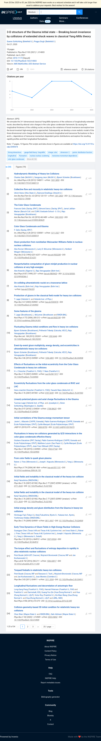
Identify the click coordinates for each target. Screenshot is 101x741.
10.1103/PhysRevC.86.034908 (71, 358)
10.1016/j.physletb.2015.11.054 (26, 564)
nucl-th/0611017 (51, 374)
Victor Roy (39, 595)
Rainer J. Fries (20, 462)
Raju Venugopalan (43, 271)
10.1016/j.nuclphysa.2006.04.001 (27, 321)
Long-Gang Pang (21, 589)
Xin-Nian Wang (61, 595)
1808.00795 (42, 427)
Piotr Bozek (18, 555)
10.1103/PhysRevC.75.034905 (26, 377)
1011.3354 (49, 579)
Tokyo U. (30, 515)
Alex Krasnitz (19, 271)
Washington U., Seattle (33, 406)
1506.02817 (51, 561)
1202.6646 (53, 336)
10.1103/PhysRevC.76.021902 (40, 486)
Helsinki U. (26, 299)
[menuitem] (96, 12)
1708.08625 (51, 409)
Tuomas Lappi (20, 403)
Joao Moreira (41, 577)
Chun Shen (18, 614)
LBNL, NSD (57, 598)
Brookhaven (75, 177)
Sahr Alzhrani (56, 614)
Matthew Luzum (44, 443)
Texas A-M (32, 531)
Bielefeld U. (27, 41)
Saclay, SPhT (32, 209)
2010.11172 (18, 58)
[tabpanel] (50, 400)
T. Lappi (17, 299)
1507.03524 (51, 539)
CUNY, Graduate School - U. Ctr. (47, 211)
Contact (50, 724)
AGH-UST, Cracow (32, 555)
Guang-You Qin (47, 592)
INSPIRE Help (50, 678)
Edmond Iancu (44, 209)
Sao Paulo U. (57, 443)
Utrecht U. (58, 193)
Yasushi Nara (56, 390)
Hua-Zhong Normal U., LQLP (37, 598)
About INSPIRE (50, 647)
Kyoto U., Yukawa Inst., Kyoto (62, 515)
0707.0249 (49, 393)
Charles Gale (19, 177)
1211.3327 (55, 233)
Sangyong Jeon (40, 177)
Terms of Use (50, 660)
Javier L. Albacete (21, 421)
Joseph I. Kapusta (46, 462)
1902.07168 (52, 449)
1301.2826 (59, 196)
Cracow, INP (64, 555)
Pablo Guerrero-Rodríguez (55, 421)
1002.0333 (59, 217)
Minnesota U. (30, 249)
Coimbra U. (52, 577)
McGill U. (29, 177)
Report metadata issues (50, 683)
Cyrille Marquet (44, 424)
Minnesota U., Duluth (32, 536)
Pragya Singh (39, 41)
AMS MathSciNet (21, 64)
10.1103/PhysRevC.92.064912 (26, 542)
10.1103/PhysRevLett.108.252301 (27, 339)
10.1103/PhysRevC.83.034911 (71, 579)
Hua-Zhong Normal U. (63, 592)
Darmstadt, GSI (34, 592)
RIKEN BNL (61, 315)
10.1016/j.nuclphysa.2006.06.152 (27, 470)
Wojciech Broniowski (49, 555)
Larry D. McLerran (44, 249)
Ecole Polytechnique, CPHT (25, 424)
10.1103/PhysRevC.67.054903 (26, 305)
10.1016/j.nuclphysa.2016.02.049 (58, 601)
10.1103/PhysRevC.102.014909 (26, 620)
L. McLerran (37, 315)
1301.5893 (55, 180)
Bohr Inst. (56, 271)
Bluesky (50, 715)
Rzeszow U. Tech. (45, 574)
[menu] (92, 12)
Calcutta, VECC (60, 330)
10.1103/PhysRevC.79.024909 (71, 521)
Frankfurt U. (54, 371)
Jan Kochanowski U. (26, 577)
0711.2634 (18, 486)
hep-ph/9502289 (54, 255)
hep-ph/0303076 (51, 302)
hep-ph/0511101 (54, 468)
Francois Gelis (20, 209)
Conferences (82, 18)
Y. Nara (45, 371)
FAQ (50, 674)
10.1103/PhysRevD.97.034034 (26, 412)
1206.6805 (49, 358)
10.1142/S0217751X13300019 (26, 236)
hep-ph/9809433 (50, 274)
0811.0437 (49, 521)
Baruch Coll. (26, 211)
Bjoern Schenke (63, 177)
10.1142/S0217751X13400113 (26, 183)
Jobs (48, 18)
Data (41, 21)
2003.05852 (52, 617)
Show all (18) (32, 159)
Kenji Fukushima (20, 480)
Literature (17, 18)
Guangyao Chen (20, 531)
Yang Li (70, 462)
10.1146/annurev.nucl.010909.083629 (29, 220)
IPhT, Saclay (35, 440)
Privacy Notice (50, 655)
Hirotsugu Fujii (20, 515)
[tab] (14, 166)
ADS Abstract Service (37, 64)
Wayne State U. (30, 614)
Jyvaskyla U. (54, 403)
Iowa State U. (71, 531)
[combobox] (57, 12)
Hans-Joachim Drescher (24, 390)
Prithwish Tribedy (46, 330)
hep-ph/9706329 (27, 289)
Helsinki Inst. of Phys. (43, 299)
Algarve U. (30, 271)
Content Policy (50, 651)
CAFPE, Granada (36, 421)
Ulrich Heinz (19, 193)
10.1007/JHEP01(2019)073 (63, 427)
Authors (34, 18)
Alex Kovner (19, 249)
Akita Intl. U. (67, 390)
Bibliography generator (50, 697)
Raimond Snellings (44, 193)
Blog (50, 711)
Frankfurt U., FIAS (34, 371)
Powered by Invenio (9, 736)
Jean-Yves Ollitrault (41, 446)
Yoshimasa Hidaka (21, 518)
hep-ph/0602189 (54, 318)
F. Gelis (17, 230)
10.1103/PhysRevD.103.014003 (24, 61)
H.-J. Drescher (20, 371)
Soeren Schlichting (14, 41)
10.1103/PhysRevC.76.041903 (71, 393)
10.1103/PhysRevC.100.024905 (26, 452)
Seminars (63, 18)
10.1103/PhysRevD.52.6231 (25, 258)
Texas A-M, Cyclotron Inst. (51, 531)
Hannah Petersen (52, 589)
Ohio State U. (30, 193)
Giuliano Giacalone (21, 440)
